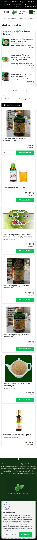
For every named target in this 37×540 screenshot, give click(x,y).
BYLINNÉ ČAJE (12, 18)
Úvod (3, 18)
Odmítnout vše (11, 534)
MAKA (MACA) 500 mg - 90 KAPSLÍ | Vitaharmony (16, 287)
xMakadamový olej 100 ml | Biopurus (17, 435)
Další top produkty (18, 91)
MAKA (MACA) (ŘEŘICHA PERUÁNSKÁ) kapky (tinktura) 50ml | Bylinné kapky (17, 236)
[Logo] (18, 12)
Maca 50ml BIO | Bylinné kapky (14, 188)
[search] (31, 12)
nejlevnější (7, 99)
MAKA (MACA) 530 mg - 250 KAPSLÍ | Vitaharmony (17, 336)
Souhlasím (25, 534)
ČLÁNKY (12, 1)
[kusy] (9, 152)
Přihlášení (20, 6)
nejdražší (17, 99)
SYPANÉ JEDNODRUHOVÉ (27, 18)
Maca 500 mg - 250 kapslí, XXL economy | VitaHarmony (15, 140)
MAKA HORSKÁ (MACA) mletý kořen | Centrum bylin (17, 385)
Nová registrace (31, 6)
